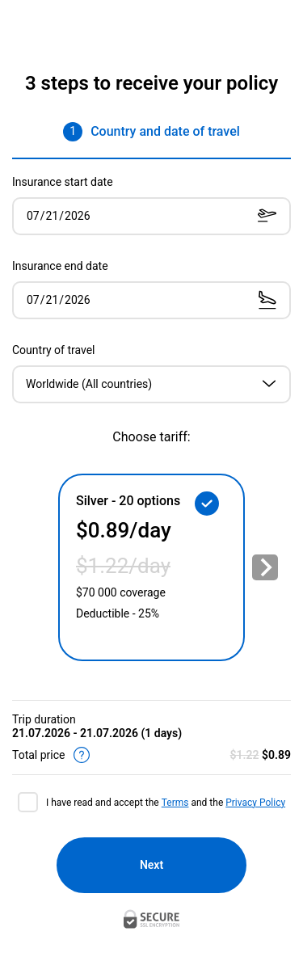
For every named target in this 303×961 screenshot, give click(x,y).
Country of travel (53, 350)
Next (151, 864)
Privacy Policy (255, 802)
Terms (175, 802)
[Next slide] (265, 567)
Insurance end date (60, 265)
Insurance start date (62, 181)
